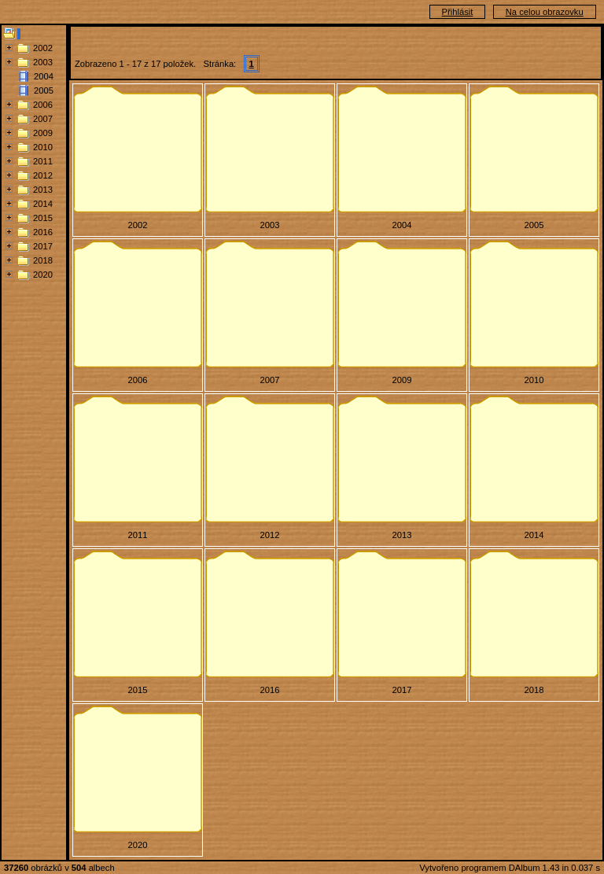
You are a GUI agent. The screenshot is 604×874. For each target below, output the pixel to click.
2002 (43, 48)
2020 (43, 274)
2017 (43, 246)
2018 (43, 260)
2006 (43, 104)
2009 (43, 133)
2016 (43, 232)
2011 (43, 161)
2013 (43, 189)
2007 (43, 119)
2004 (43, 76)
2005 (43, 90)
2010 (43, 147)
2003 (43, 62)
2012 (43, 175)
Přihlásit (457, 12)
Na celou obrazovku (545, 12)
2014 (43, 203)
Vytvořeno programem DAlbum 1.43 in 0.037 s (509, 867)
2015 (43, 218)
